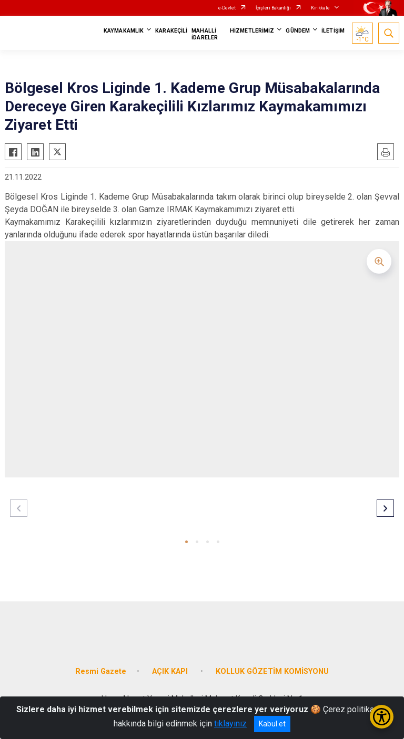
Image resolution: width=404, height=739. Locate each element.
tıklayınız (230, 723)
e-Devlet (227, 8)
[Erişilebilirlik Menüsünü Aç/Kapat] (381, 716)
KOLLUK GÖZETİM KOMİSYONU (272, 671)
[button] (186, 541)
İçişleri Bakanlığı (273, 8)
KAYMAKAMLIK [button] (124, 30)
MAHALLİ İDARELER (204, 34)
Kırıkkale (320, 8)
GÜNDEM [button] (298, 30)
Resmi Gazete (100, 671)
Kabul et (272, 724)
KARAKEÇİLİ (171, 30)
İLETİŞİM (333, 30)
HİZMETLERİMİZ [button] (252, 30)
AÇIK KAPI (171, 671)
